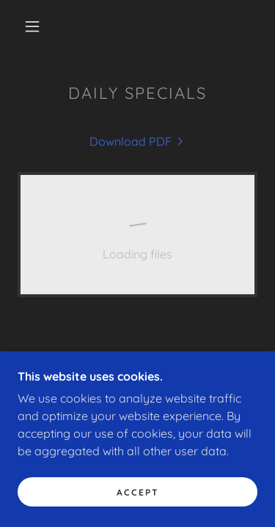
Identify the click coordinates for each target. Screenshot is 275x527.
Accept (138, 492)
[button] (32, 26)
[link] (137, 141)
